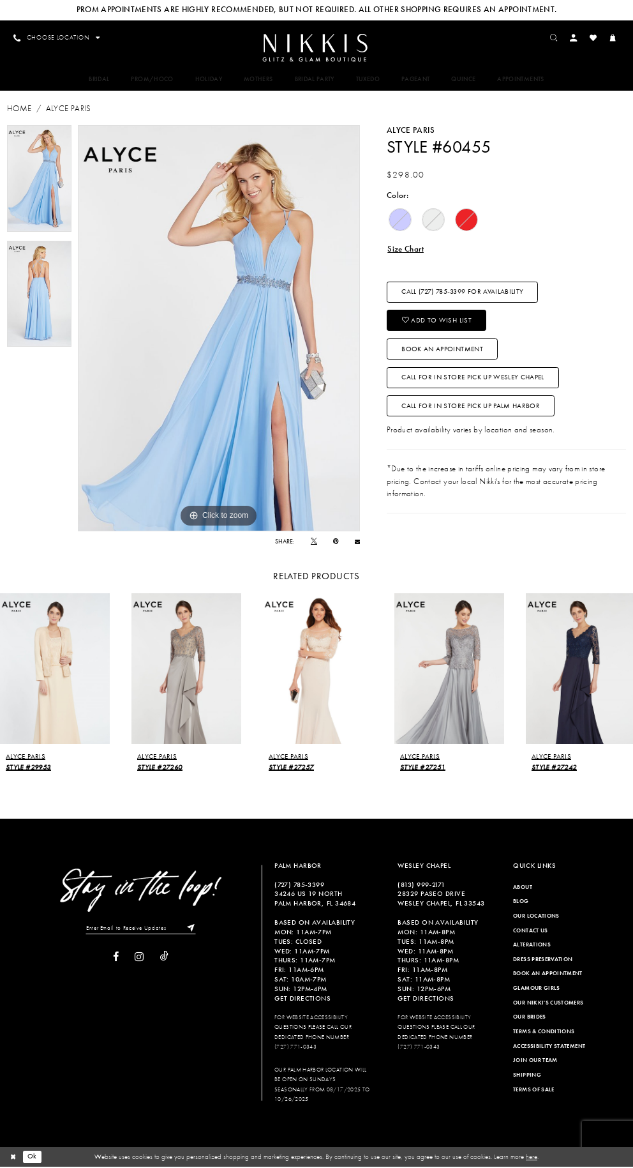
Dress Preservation (542, 960)
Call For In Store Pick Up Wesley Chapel (473, 381)
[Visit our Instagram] (139, 958)
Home (19, 109)
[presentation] (55, 670)
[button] (575, 38)
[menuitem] (316, 47)
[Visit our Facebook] (116, 958)
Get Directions (302, 999)
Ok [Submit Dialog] (33, 1157)
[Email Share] (357, 542)
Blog (520, 902)
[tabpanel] (39, 179)
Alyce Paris (68, 109)
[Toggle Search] (556, 38)
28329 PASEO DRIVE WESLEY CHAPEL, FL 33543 (441, 899)
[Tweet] (314, 542)
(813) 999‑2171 (421, 885)
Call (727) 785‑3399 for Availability (463, 293)
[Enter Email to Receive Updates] (140, 929)
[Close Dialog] (13, 1157)
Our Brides (529, 1018)
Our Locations (536, 917)
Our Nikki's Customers (548, 1003)
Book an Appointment (443, 351)
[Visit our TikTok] (164, 958)
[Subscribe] (190, 929)
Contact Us (530, 931)
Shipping (527, 1076)
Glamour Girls (536, 989)
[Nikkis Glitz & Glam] (316, 48)
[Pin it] (335, 542)
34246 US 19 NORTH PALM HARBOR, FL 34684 (314, 899)
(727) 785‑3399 (299, 885)
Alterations (532, 946)
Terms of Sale (534, 1090)
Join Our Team (535, 1061)
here (531, 1157)
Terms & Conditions (543, 1032)
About (522, 887)
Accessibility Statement (549, 1046)
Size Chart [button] (405, 249)
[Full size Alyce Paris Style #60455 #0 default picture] (218, 329)
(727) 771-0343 (295, 1048)
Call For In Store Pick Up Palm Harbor (471, 410)
